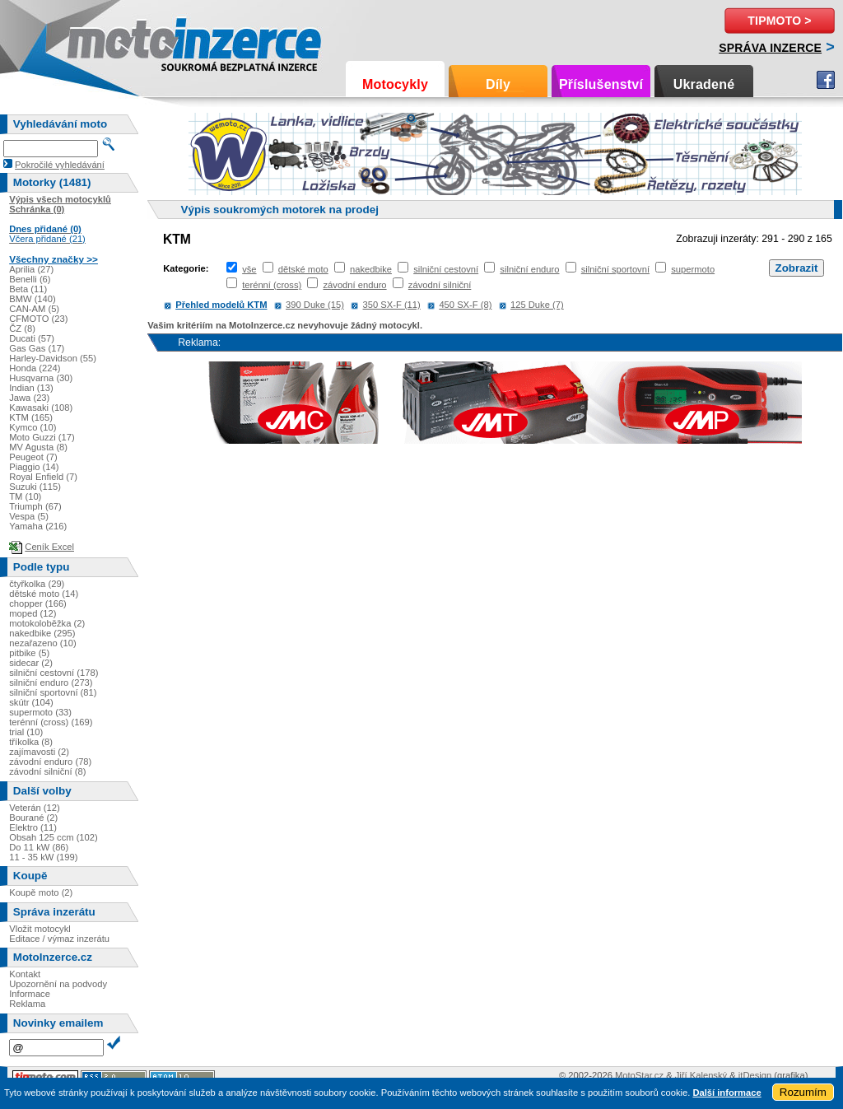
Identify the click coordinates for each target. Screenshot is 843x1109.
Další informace (726, 1092)
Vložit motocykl (40, 929)
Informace (29, 994)
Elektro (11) (33, 827)
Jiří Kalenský (701, 1075)
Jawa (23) (29, 398)
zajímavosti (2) (39, 752)
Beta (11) (28, 289)
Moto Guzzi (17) (42, 437)
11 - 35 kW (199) (43, 857)
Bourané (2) (33, 817)
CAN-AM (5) (34, 309)
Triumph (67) (35, 506)
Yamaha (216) (38, 526)
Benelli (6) (29, 279)
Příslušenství (601, 84)
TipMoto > (779, 20)
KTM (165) (31, 417)
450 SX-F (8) (465, 305)
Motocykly (395, 84)
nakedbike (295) (42, 633)
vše (249, 269)
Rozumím (803, 1092)
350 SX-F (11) (392, 305)
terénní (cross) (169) (50, 722)
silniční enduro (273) (50, 682)
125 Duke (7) (537, 305)
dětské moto (303, 269)
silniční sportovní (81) (52, 692)
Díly (498, 84)
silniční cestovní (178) (53, 673)
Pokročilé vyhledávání (60, 165)
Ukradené (704, 84)
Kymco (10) (32, 427)
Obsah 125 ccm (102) (53, 837)
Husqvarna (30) (40, 378)
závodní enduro (354, 285)
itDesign (754, 1075)
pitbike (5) (29, 653)
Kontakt (24, 974)
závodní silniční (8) (47, 771)
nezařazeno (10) (42, 643)
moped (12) (32, 613)
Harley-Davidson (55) (52, 358)
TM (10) (25, 496)
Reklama (27, 1004)
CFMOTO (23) (38, 319)
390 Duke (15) (315, 305)
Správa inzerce (770, 47)
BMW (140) (32, 299)
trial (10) (26, 732)
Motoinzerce (102, 40)
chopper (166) (38, 603)
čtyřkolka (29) (36, 584)
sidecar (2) (31, 663)
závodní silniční (440, 285)
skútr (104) (31, 702)
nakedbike (371, 269)
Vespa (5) (29, 516)
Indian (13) (31, 388)
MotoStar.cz (639, 1075)
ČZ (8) (22, 328)
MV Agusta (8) (38, 447)
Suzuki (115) (35, 487)
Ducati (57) (31, 338)
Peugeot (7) (33, 457)
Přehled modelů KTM (221, 305)
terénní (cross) (271, 285)
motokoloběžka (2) (47, 623)
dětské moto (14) (43, 594)
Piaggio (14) (33, 467)
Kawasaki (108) (40, 407)
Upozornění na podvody (58, 984)
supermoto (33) (40, 712)
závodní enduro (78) (50, 762)
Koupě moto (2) (40, 892)
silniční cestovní (445, 269)
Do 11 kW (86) (38, 847)
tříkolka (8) (31, 742)
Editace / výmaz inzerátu (59, 939)
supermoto (693, 269)
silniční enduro (529, 269)
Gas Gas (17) (36, 348)
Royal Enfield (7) (43, 477)
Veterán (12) (34, 808)
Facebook (826, 80)
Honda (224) (34, 368)
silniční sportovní (615, 269)
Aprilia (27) (31, 269)
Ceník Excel (49, 547)
